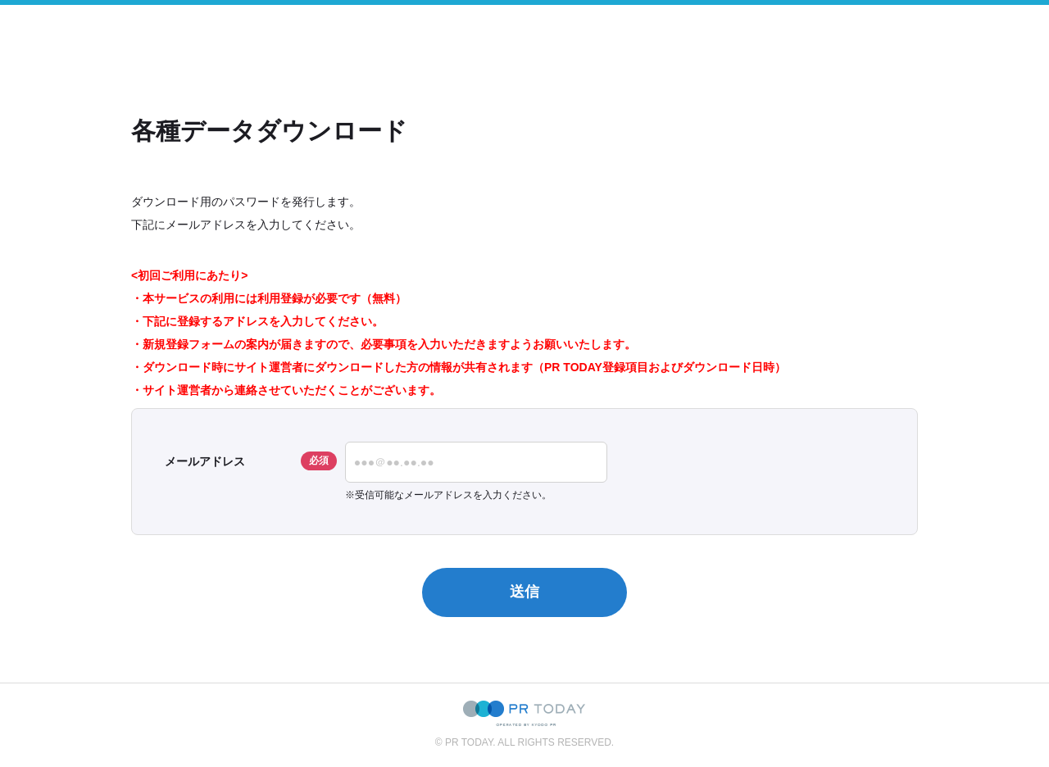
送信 (524, 591)
